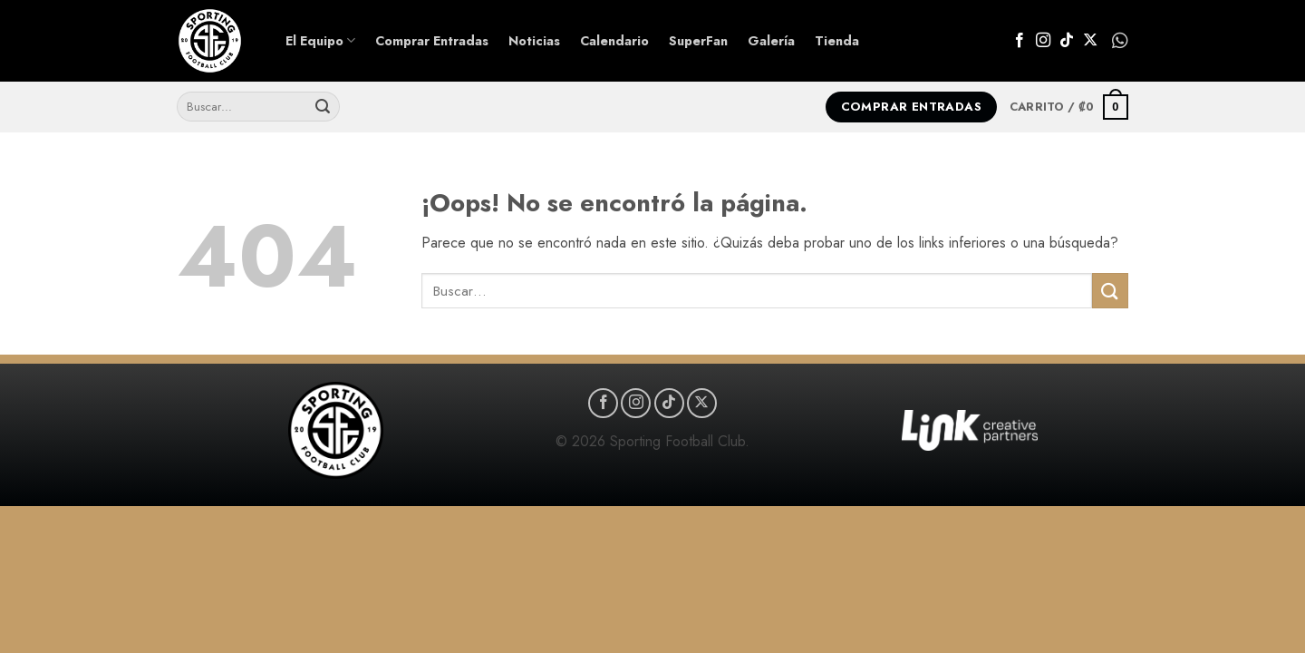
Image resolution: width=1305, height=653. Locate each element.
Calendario (614, 41)
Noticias (534, 41)
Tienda (837, 41)
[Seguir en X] (1090, 41)
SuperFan (698, 41)
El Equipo (320, 41)
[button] (1069, 107)
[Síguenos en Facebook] (1019, 41)
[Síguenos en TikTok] (1066, 41)
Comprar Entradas (431, 41)
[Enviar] (322, 107)
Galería (771, 41)
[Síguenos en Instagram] (1043, 41)
